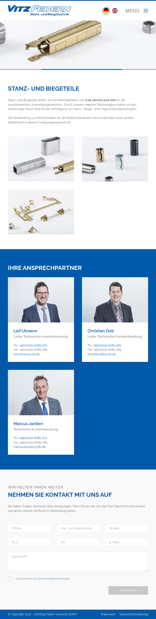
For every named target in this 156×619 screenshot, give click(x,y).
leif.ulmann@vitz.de (26, 354)
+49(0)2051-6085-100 (33, 345)
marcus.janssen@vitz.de (29, 447)
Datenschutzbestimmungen (53, 578)
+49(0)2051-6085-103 (33, 438)
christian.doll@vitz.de (102, 354)
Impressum (108, 614)
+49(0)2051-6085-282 (107, 345)
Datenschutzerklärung (134, 614)
